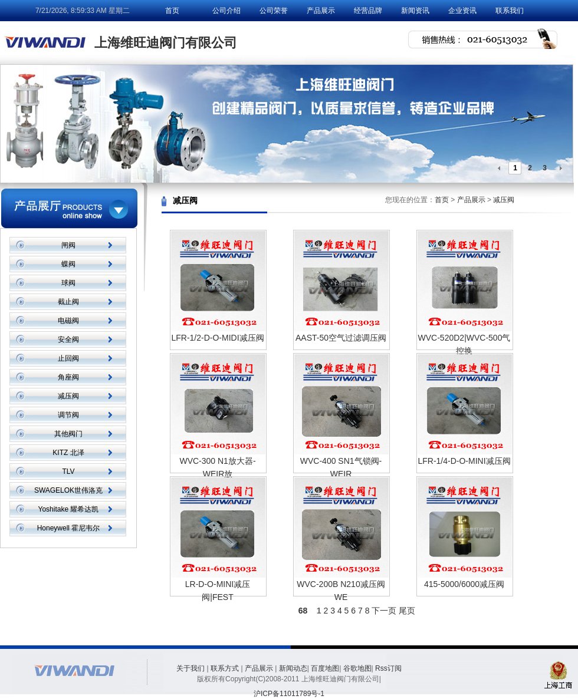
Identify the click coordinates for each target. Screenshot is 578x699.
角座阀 (68, 377)
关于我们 (190, 668)
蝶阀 (68, 264)
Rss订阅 (388, 668)
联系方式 (225, 668)
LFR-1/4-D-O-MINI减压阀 (464, 461)
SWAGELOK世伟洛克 (68, 490)
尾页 (407, 610)
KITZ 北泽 (68, 453)
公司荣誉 (274, 10)
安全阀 (68, 339)
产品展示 (321, 10)
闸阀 (68, 245)
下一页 (384, 610)
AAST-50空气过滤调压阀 (340, 337)
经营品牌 (368, 10)
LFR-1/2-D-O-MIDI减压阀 (217, 337)
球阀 (68, 283)
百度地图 (325, 668)
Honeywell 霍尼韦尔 (68, 528)
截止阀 (68, 302)
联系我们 (509, 10)
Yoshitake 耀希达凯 (68, 509)
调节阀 (68, 415)
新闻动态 (293, 668)
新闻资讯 (415, 10)
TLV (68, 471)
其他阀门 (68, 434)
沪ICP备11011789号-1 (289, 694)
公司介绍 (226, 10)
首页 (172, 10)
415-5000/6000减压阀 (464, 584)
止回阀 (68, 358)
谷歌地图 (357, 668)
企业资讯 (462, 10)
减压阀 (68, 396)
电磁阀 (68, 320)
